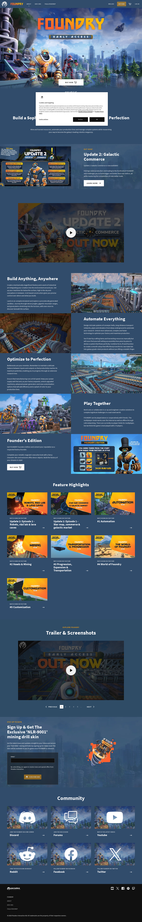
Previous (51, 706)
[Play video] (71, 232)
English (111, 4)
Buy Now (71, 82)
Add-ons (10, 905)
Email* (13, 756)
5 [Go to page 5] (77, 707)
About (9, 901)
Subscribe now (33, 777)
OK (97, 119)
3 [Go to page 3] (69, 707)
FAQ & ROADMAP (12, 909)
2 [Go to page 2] (65, 707)
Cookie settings (43, 119)
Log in (137, 4)
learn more (94, 183)
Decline (80, 119)
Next (91, 706)
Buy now (122, 4)
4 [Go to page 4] (73, 707)
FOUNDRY (10, 897)
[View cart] (130, 4)
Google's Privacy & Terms (85, 111)
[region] (72, 109)
